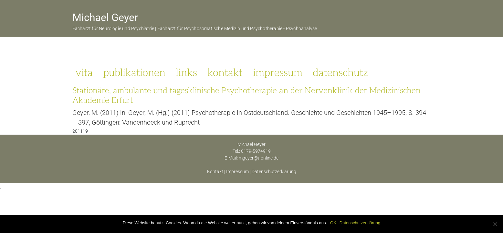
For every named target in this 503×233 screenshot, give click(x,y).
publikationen (134, 73)
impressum (277, 73)
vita (84, 73)
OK (333, 222)
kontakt (225, 73)
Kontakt (215, 171)
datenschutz (340, 73)
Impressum (237, 171)
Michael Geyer (105, 17)
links (186, 73)
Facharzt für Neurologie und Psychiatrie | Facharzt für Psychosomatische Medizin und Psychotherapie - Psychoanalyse (194, 28)
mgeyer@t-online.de (258, 158)
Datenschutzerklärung (274, 171)
